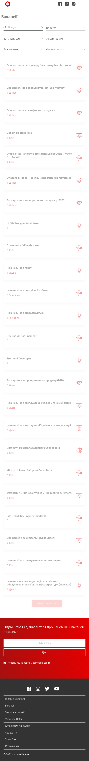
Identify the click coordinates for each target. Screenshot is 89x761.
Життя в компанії (14, 712)
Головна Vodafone (15, 698)
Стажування (12, 746)
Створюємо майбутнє (17, 725)
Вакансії (9, 705)
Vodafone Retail (13, 719)
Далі (44, 652)
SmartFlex (10, 739)
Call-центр (11, 732)
